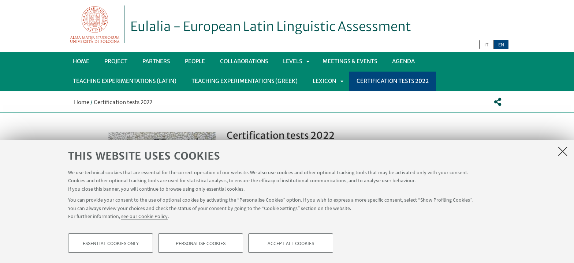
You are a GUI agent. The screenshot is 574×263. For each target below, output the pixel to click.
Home (81, 61)
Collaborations (244, 61)
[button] (497, 102)
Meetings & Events (350, 61)
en (501, 44)
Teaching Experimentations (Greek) (244, 80)
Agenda (403, 61)
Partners (156, 61)
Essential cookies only (111, 243)
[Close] (563, 151)
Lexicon (324, 80)
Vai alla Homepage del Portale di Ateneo (95, 24)
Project (115, 61)
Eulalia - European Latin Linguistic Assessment (270, 27)
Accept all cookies (291, 243)
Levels (292, 61)
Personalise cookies (200, 243)
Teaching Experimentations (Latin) (124, 80)
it (486, 44)
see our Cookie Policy (144, 216)
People (195, 61)
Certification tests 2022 (393, 80)
